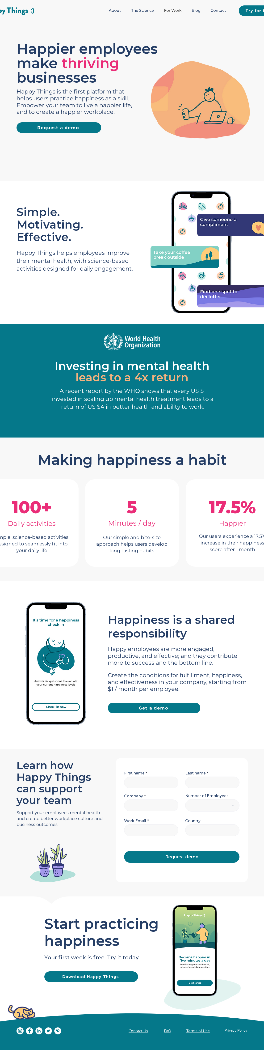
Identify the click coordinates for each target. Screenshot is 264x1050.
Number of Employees (207, 796)
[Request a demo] (59, 127)
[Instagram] (20, 1030)
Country (193, 821)
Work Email (135, 821)
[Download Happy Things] (91, 976)
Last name (195, 773)
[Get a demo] (154, 708)
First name (134, 773)
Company (133, 796)
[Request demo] (181, 857)
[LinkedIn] (38, 1030)
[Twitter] (48, 1030)
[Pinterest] (57, 1030)
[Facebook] (29, 1030)
